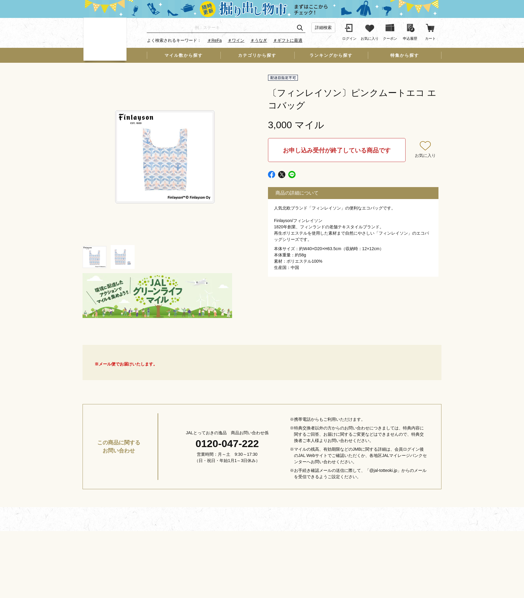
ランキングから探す (331, 55)
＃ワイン (236, 40)
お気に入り (425, 155)
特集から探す (404, 55)
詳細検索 (323, 27)
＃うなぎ (258, 40)
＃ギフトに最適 (287, 40)
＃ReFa (214, 40)
